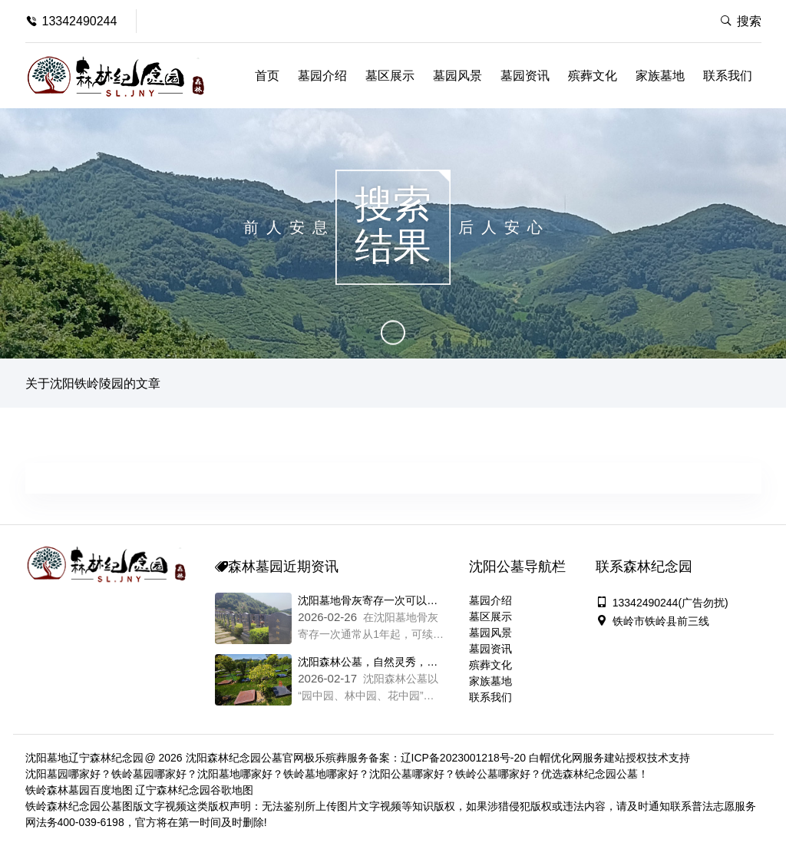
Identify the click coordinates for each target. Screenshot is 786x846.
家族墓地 (660, 75)
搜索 (740, 21)
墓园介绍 (322, 75)
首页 (267, 75)
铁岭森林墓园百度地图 (79, 790)
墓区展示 (389, 75)
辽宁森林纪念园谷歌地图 (194, 790)
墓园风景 (457, 75)
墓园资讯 (525, 75)
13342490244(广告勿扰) (662, 602)
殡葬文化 (592, 75)
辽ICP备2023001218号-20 (463, 758)
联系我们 (727, 75)
